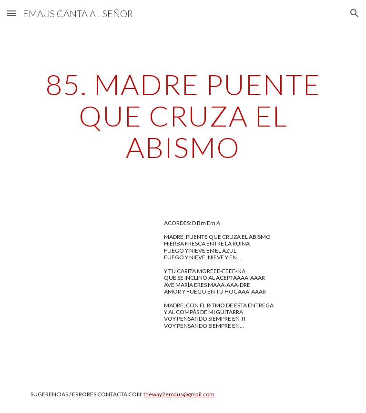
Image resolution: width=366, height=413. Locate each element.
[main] (183, 116)
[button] (11, 13)
